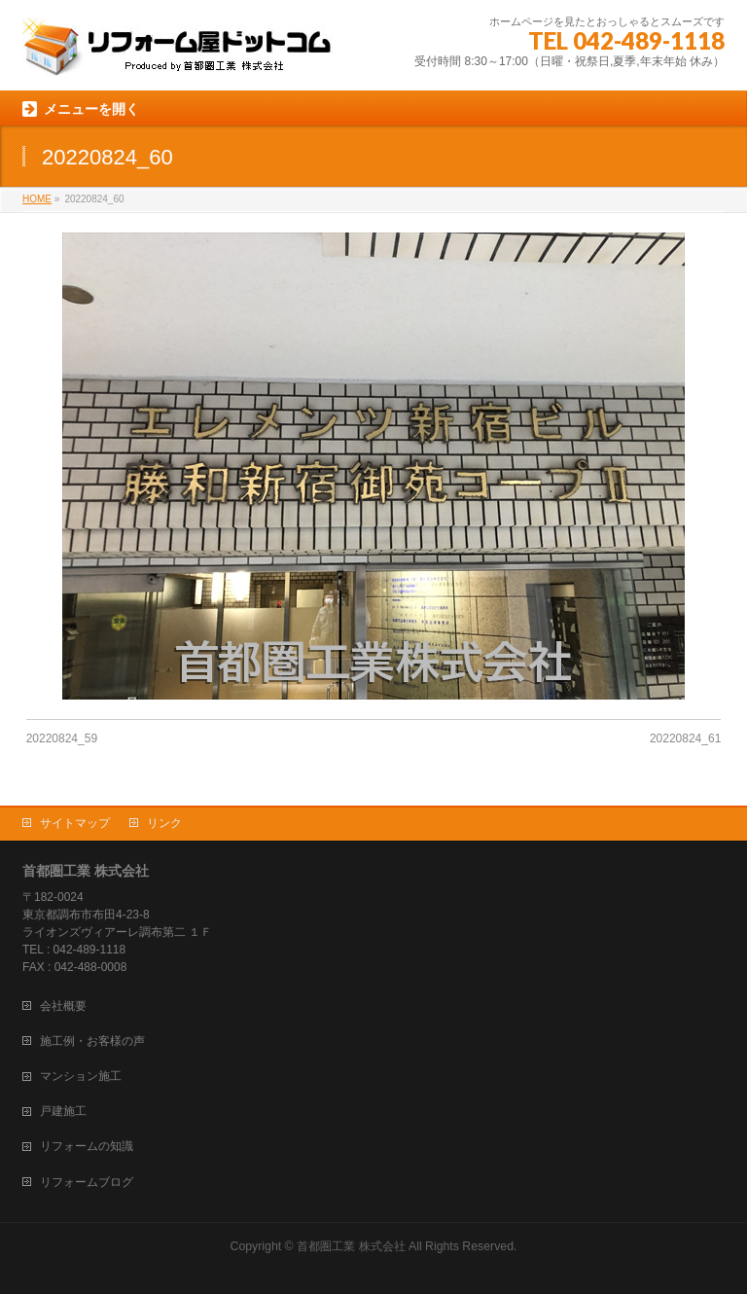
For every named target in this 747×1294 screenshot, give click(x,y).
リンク (164, 823)
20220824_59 (61, 738)
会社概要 (63, 1006)
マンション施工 (81, 1076)
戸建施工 (63, 1111)
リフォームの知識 (86, 1146)
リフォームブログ (86, 1182)
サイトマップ (75, 823)
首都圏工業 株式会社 (351, 1246)
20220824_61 (685, 738)
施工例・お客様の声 (92, 1041)
